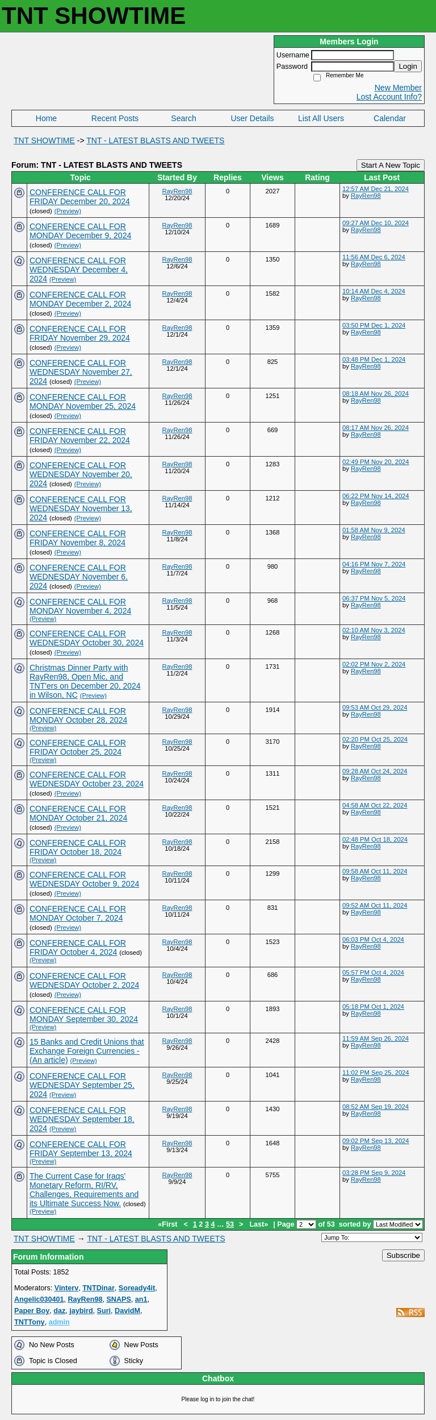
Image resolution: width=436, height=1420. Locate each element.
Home (46, 118)
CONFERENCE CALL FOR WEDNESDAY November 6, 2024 (79, 576)
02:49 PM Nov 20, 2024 (375, 461)
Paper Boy (31, 1311)
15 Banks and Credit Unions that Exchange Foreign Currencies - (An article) (87, 1051)
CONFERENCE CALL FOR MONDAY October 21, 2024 (78, 813)
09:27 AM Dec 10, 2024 (375, 223)
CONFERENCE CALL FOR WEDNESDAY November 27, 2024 (81, 372)
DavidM (127, 1311)
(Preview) (67, 211)
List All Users (321, 118)
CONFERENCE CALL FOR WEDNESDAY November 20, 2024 (81, 474)
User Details (252, 118)
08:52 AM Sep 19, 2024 (375, 1106)
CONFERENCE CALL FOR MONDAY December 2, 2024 (80, 299)
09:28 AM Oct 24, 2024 (374, 771)
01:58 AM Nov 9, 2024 (373, 530)
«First (168, 1224)
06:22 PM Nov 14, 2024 (375, 495)
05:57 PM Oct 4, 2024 (373, 972)
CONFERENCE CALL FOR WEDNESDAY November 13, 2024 (81, 508)
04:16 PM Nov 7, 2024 (373, 564)
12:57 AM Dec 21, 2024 (375, 188)
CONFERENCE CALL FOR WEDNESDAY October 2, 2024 (84, 980)
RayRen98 (177, 191)
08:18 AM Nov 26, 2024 (375, 393)
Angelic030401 (39, 1299)
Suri (104, 1311)
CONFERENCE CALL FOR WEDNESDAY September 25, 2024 (82, 1085)
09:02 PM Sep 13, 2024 (375, 1140)
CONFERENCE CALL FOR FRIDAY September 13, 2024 (81, 1149)
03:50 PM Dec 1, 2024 (373, 325)
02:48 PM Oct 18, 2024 (375, 839)
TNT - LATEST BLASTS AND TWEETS (155, 140)
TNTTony (29, 1322)
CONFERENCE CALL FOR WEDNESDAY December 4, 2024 (79, 269)
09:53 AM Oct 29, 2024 (374, 707)
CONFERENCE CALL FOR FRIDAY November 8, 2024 (78, 538)
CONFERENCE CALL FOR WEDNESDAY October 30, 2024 (87, 638)
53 (230, 1224)
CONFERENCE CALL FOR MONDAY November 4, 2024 (80, 606)
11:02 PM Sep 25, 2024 (375, 1072)
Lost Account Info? (389, 96)
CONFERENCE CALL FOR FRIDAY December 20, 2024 (80, 197)
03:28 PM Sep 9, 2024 (373, 1172)
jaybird (81, 1311)
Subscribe (403, 1255)
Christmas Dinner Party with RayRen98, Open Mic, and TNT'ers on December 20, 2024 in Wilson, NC (85, 681)
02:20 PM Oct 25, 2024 (375, 739)
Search (183, 118)
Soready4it (137, 1288)
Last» (259, 1224)
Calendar (390, 118)
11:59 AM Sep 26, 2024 (375, 1038)
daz (59, 1311)
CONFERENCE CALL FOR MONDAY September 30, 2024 (84, 1014)
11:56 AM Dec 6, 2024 (373, 257)
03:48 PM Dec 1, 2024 (373, 359)
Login (408, 66)
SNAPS (118, 1299)
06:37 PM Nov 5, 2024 (373, 598)
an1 (141, 1299)
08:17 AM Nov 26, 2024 (375, 427)
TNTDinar (98, 1288)
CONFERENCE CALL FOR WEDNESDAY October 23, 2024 (87, 779)
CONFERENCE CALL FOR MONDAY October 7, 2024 (78, 913)
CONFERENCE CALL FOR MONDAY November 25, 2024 (83, 401)
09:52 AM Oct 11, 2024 (374, 905)
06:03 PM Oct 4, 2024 (373, 939)
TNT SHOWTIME (44, 140)
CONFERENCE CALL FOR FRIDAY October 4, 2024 (78, 947)
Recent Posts (115, 118)
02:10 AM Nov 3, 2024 (373, 630)
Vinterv (66, 1288)
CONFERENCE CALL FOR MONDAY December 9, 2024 (80, 231)
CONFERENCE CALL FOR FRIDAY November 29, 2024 (80, 333)
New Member (398, 87)
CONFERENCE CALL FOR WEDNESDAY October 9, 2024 (84, 879)
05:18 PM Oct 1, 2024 (373, 1006)
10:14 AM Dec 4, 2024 (373, 291)
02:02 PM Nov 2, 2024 (373, 664)
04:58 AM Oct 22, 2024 (374, 805)
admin (59, 1322)
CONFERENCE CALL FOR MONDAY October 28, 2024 (78, 715)
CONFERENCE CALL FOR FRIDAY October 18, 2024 (78, 847)
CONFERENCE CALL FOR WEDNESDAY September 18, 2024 (82, 1119)
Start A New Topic (390, 165)
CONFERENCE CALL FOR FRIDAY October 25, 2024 (78, 747)
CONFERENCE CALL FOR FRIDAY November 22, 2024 (80, 436)
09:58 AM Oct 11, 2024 (374, 871)
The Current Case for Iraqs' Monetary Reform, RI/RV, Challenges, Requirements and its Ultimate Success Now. (84, 1189)
